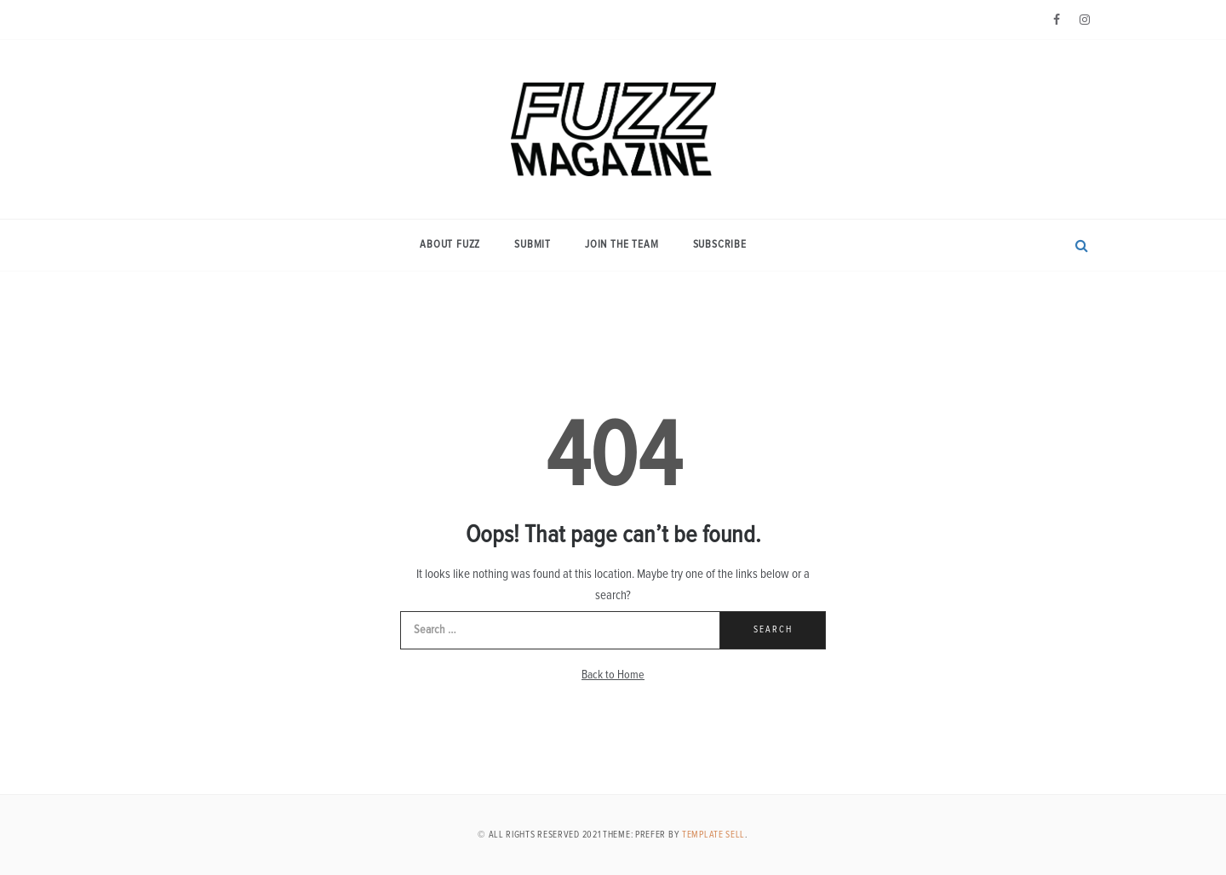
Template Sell (713, 834)
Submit (532, 244)
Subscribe (720, 244)
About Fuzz (450, 244)
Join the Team (621, 244)
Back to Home (613, 675)
